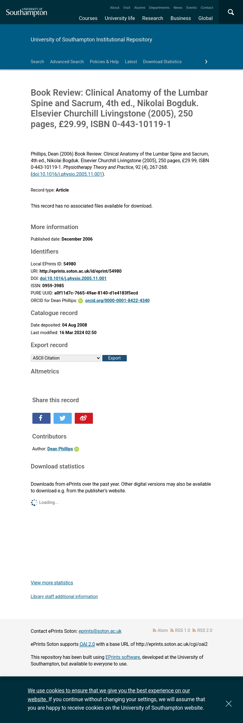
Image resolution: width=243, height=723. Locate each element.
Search (37, 61)
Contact (207, 7)
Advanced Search (67, 61)
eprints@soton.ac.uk (100, 631)
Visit (126, 7)
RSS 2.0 (204, 630)
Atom (162, 630)
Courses (88, 18)
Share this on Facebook (41, 418)
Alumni (139, 7)
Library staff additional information (64, 596)
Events (191, 7)
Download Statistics (162, 61)
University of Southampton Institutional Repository (91, 39)
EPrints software (123, 657)
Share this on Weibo (84, 418)
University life (120, 18)
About (115, 7)
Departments (159, 7)
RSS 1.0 (182, 630)
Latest (131, 61)
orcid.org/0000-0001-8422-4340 (117, 300)
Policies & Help (104, 61)
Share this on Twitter (63, 418)
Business (181, 18)
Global (205, 18)
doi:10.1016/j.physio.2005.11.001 (67, 174)
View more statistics (52, 583)
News (177, 7)
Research (152, 18)
